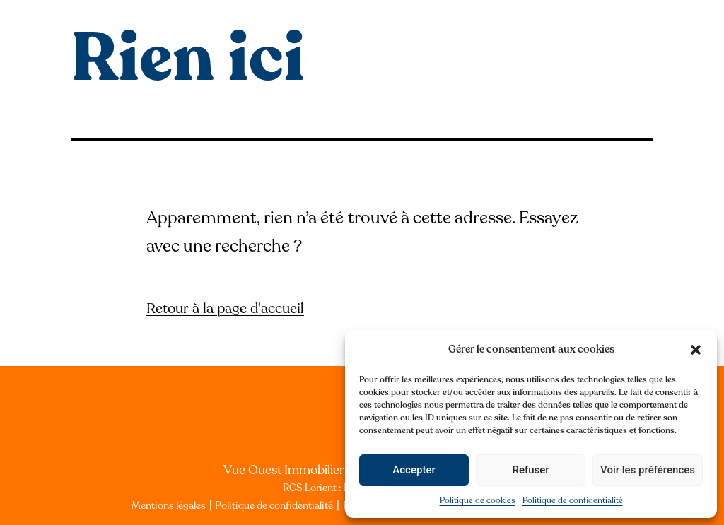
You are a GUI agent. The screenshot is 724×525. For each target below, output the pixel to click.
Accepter (413, 470)
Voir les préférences (647, 470)
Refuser (530, 470)
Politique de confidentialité (572, 500)
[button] (696, 350)
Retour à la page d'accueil (225, 308)
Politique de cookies (477, 500)
